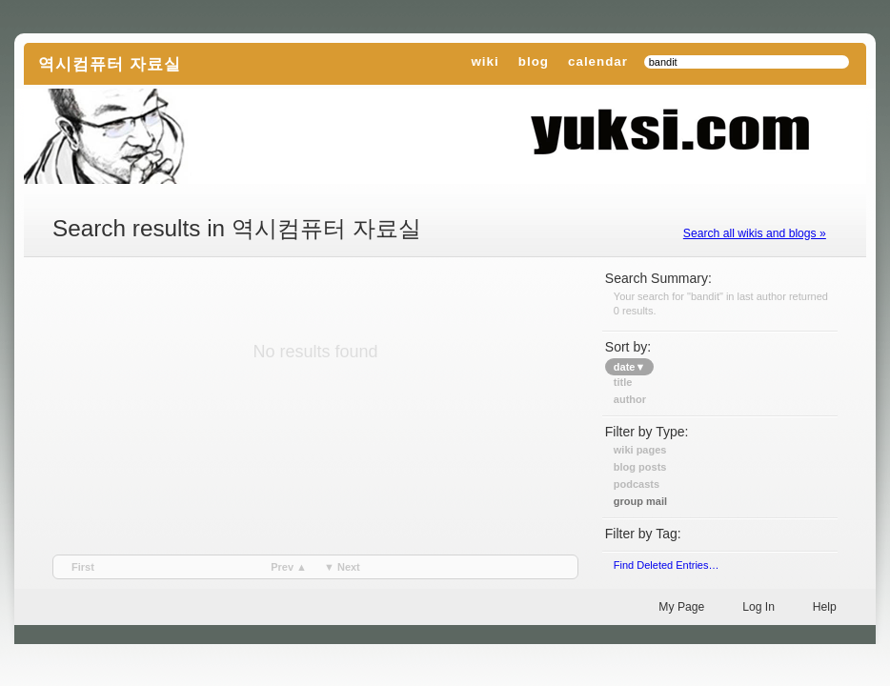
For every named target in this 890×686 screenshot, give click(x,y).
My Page (681, 607)
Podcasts (636, 484)
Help (825, 607)
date (630, 367)
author (630, 399)
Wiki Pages (640, 449)
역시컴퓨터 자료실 (109, 63)
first (82, 567)
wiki (484, 61)
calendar (598, 61)
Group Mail (640, 501)
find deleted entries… (666, 565)
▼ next (342, 567)
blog (533, 61)
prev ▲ (289, 567)
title (623, 382)
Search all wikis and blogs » (754, 233)
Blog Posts (640, 467)
